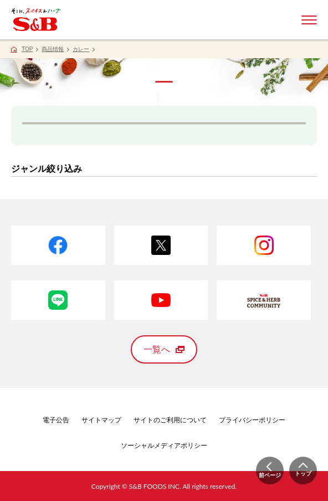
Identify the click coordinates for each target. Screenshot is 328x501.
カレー (81, 49)
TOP (27, 49)
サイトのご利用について (170, 420)
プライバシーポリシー (252, 420)
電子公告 (56, 420)
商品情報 (53, 49)
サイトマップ (101, 420)
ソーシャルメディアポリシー (164, 445)
